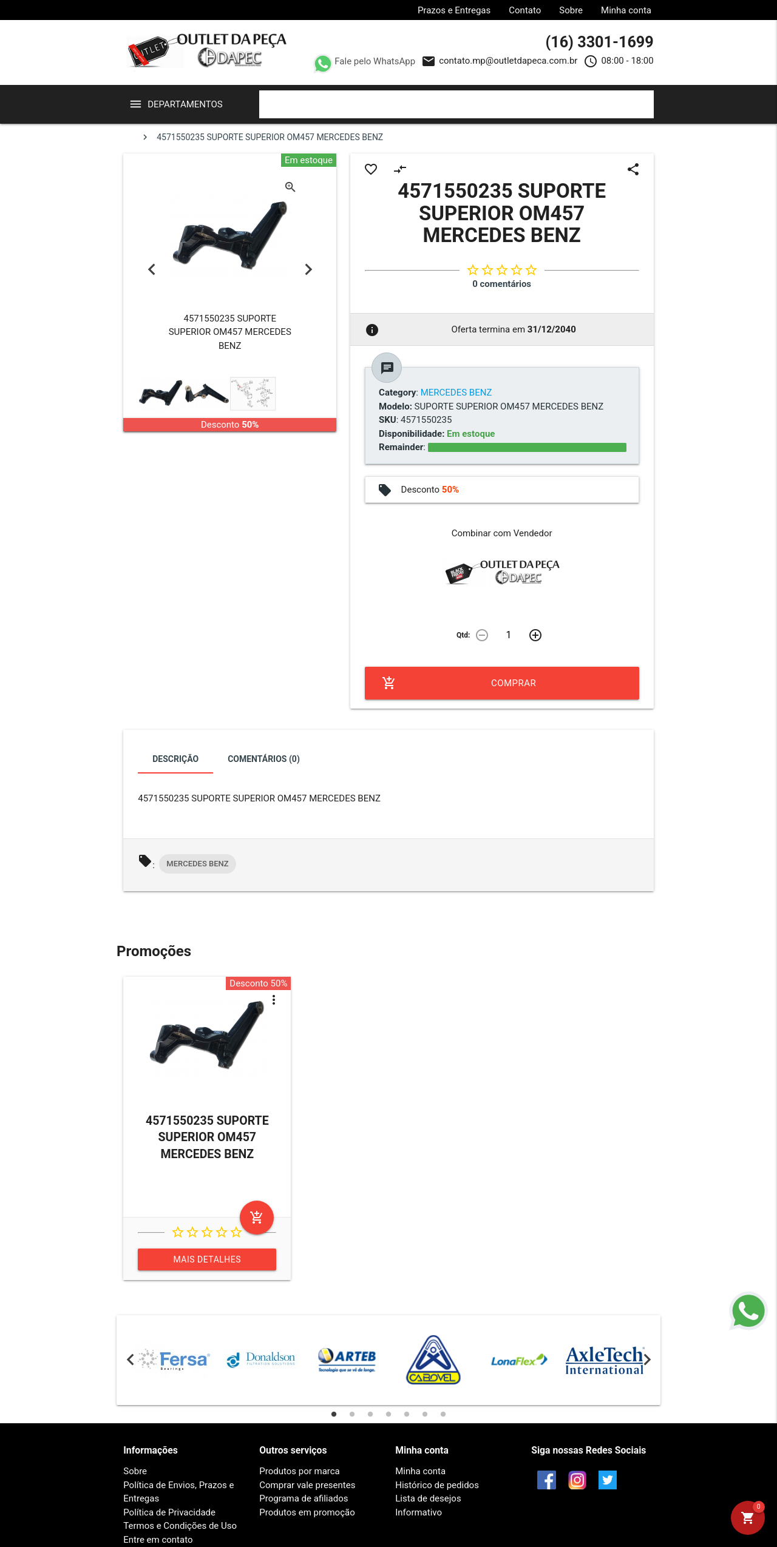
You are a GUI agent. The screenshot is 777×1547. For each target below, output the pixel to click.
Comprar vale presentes (307, 1485)
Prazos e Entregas (454, 10)
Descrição (175, 759)
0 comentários (501, 283)
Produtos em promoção (307, 1512)
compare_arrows (400, 169)
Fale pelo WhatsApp (374, 61)
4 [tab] (388, 1414)
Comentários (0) (264, 759)
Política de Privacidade (169, 1512)
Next (308, 269)
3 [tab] (370, 1414)
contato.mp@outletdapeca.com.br (508, 60)
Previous (151, 269)
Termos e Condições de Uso (180, 1525)
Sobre (571, 10)
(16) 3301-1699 (599, 42)
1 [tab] (334, 1414)
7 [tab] (443, 1414)
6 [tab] (425, 1414)
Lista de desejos (428, 1498)
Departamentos (185, 104)
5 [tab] (407, 1414)
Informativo (418, 1512)
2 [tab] (352, 1414)
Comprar (459, 683)
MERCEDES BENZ (197, 863)
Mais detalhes (208, 1259)
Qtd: (463, 635)
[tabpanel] (174, 1360)
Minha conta (626, 10)
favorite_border (371, 169)
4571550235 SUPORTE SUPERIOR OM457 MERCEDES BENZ (207, 1137)
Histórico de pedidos (437, 1485)
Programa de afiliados (303, 1498)
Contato (525, 10)
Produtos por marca (299, 1471)
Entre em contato (157, 1539)
